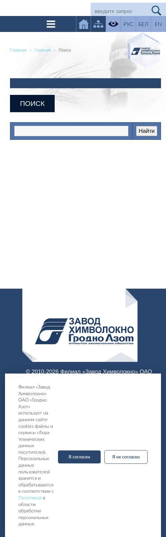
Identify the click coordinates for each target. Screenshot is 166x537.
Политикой (30, 497)
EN (158, 24)
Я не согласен (126, 456)
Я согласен (79, 456)
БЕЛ (143, 24)
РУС (128, 24)
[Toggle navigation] (51, 24)
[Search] (119, 11)
